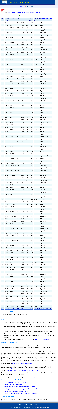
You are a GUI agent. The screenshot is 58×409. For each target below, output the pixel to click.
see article (46, 328)
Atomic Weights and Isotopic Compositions (22, 363)
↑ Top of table (29, 317)
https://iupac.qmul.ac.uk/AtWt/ (8, 369)
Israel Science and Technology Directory (24, 407)
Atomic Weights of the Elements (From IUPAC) (16, 391)
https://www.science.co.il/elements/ (9, 400)
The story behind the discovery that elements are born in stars (20, 393)
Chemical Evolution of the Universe (13, 384)
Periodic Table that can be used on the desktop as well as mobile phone (23, 12)
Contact (37, 404)
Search (26, 404)
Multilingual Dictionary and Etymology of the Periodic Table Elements (22, 389)
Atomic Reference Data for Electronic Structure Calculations (20, 386)
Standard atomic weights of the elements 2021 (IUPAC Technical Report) (22, 370)
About (31, 404)
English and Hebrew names (41, 339)
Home (20, 404)
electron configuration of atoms (35, 377)
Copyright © (12, 407)
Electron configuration (46, 18)
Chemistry (21, 6)
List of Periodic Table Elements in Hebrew (15, 382)
